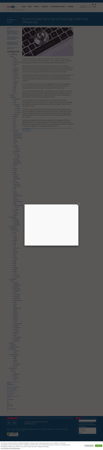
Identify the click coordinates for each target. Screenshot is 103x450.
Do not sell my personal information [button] (10, 448)
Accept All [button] (98, 445)
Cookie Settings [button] (89, 445)
